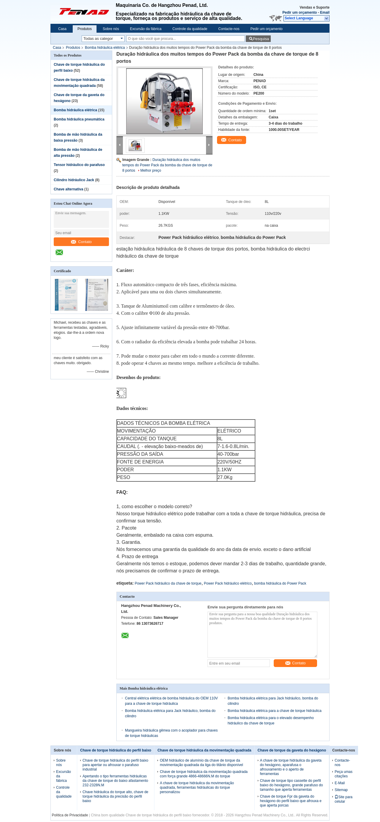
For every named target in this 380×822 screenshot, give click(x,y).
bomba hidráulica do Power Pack (280, 583)
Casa (62, 29)
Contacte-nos (228, 29)
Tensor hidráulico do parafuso (79, 165)
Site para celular (343, 799)
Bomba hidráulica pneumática (79, 119)
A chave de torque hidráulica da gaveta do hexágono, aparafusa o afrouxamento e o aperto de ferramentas (291, 767)
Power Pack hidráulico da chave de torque (168, 583)
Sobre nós (111, 29)
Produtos (84, 29)
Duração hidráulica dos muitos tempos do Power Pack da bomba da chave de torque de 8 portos (167, 165)
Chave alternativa (68, 189)
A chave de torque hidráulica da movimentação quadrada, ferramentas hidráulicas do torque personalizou (197, 787)
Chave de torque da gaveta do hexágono (292, 750)
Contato (81, 241)
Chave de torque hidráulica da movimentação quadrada (204, 750)
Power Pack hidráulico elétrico (228, 583)
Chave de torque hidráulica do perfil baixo (115, 750)
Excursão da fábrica (146, 29)
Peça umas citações (343, 774)
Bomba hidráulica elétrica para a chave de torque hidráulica (275, 711)
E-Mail (340, 783)
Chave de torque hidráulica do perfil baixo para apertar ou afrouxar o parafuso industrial (115, 764)
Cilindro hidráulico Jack (74, 180)
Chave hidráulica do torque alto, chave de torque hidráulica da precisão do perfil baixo (115, 796)
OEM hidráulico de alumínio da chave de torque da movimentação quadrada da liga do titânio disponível (201, 762)
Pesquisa (261, 39)
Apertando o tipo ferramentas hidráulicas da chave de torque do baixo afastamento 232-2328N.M (115, 780)
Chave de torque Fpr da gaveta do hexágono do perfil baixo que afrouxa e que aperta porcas (291, 800)
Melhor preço (150, 170)
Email (325, 12)
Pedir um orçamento (299, 12)
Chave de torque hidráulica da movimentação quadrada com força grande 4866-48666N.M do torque (204, 774)
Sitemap (341, 790)
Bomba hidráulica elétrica (105, 48)
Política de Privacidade (70, 815)
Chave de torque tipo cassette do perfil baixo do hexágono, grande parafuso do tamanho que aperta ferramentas (291, 785)
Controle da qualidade (189, 29)
